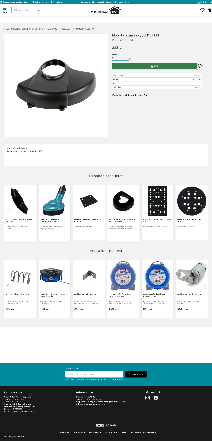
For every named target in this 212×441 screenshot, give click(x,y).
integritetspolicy (118, 379)
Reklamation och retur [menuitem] (143, 433)
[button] (202, 10)
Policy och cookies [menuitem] (115, 433)
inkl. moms (207, 2)
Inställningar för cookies (14, 436)
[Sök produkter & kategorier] (27, 10)
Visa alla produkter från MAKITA (129, 95)
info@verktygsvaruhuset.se (23, 411)
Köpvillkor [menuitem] (95, 433)
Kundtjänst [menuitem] (63, 433)
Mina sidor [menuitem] (80, 433)
